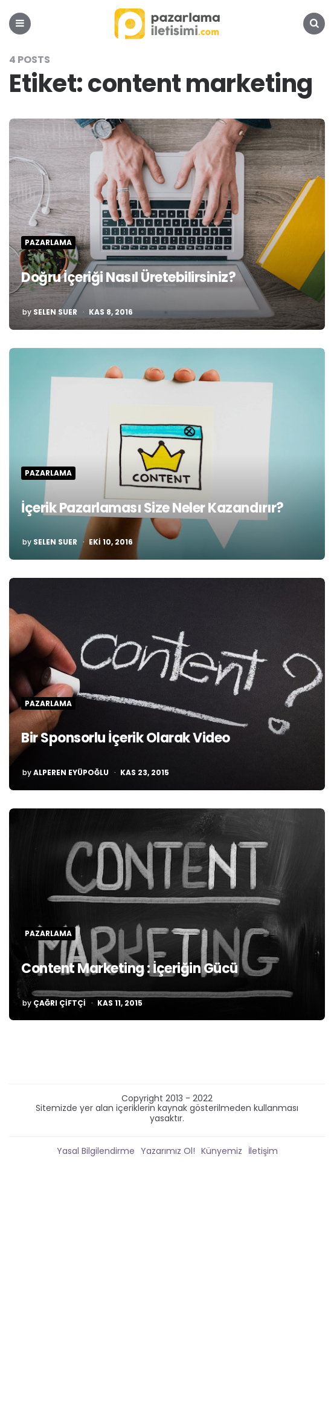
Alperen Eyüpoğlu (71, 772)
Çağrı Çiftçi (59, 1003)
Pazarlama (48, 242)
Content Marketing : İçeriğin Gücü (129, 968)
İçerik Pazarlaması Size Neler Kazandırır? (152, 508)
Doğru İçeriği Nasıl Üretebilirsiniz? (128, 277)
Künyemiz (221, 1151)
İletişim (263, 1151)
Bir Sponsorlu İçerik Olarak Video (125, 738)
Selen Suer (55, 312)
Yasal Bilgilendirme (96, 1151)
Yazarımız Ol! (168, 1151)
